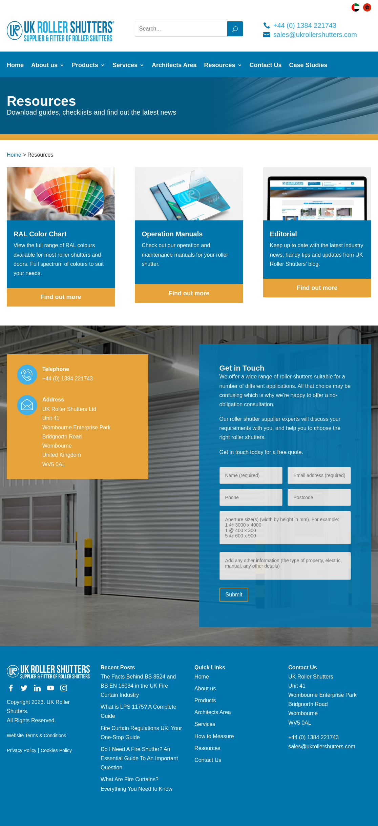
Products (85, 65)
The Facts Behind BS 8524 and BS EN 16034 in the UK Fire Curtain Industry (138, 686)
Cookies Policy (56, 750)
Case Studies (308, 65)
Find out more (61, 297)
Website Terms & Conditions (36, 735)
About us (44, 65)
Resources (219, 65)
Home (15, 65)
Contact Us (266, 65)
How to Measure (214, 736)
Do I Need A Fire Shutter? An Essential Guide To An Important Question (139, 758)
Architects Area (174, 65)
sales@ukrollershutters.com (315, 34)
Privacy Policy (21, 750)
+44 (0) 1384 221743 (304, 25)
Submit (234, 594)
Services (125, 65)
